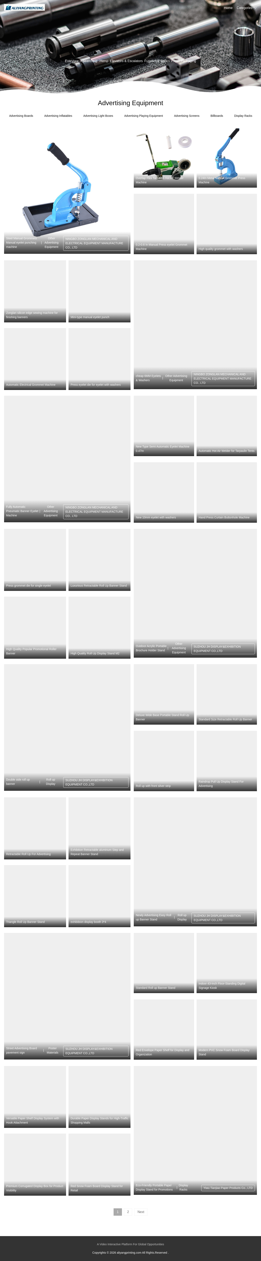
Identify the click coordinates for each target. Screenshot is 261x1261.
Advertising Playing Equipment (143, 115)
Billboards (216, 115)
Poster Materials (52, 1050)
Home (228, 8)
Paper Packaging (183, 61)
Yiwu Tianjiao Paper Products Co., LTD (228, 1188)
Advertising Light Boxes (98, 115)
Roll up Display (50, 781)
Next (140, 1212)
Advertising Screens (187, 115)
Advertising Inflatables (58, 115)
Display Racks (243, 115)
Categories (244, 8)
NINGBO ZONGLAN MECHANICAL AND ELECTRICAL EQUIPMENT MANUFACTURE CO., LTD (94, 243)
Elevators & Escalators (126, 61)
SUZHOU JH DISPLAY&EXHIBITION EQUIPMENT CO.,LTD (217, 649)
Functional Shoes (157, 61)
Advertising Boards (21, 115)
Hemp (104, 61)
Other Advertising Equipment (51, 242)
